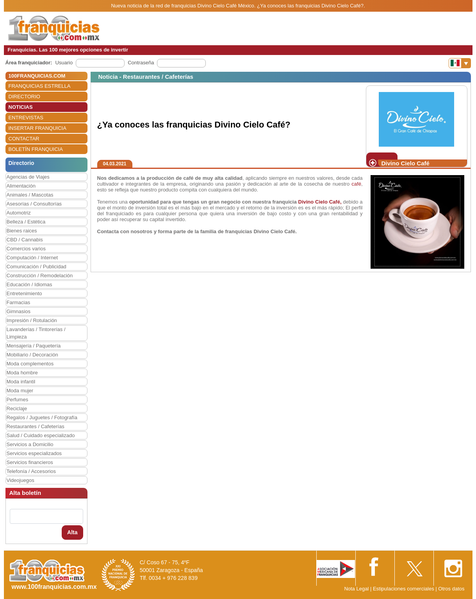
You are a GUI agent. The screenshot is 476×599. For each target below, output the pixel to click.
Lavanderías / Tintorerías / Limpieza (36, 333)
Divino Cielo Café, (320, 202)
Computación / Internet (32, 258)
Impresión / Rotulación (32, 320)
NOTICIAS (21, 107)
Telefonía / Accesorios (31, 471)
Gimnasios (18, 311)
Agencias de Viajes (28, 177)
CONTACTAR (24, 139)
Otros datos (451, 589)
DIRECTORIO (24, 96)
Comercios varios (26, 249)
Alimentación (21, 186)
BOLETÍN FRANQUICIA (36, 149)
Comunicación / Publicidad (36, 266)
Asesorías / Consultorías (34, 204)
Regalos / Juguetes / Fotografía (42, 417)
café (356, 184)
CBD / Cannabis (25, 240)
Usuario (64, 63)
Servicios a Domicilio (30, 444)
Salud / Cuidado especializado (41, 435)
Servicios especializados (34, 453)
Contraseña (141, 63)
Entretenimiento (24, 293)
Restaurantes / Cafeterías (35, 426)
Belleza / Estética (26, 222)
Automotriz (19, 213)
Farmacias (18, 302)
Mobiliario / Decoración (32, 355)
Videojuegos (20, 480)
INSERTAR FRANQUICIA (37, 128)
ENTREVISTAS (26, 118)
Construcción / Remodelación (40, 275)
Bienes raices (22, 231)
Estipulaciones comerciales (404, 589)
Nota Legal (356, 589)
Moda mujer (20, 390)
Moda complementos (30, 364)
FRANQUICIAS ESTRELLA (40, 86)
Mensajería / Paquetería (34, 346)
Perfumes (18, 399)
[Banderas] (460, 63)
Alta (72, 532)
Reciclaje (17, 408)
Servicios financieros (30, 462)
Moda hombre (22, 373)
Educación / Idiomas (29, 284)
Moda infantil (21, 382)
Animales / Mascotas (30, 195)
